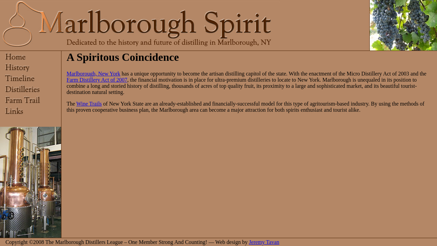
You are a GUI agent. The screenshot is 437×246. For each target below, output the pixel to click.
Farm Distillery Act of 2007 (97, 80)
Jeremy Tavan (264, 242)
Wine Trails (89, 104)
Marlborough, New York (93, 74)
